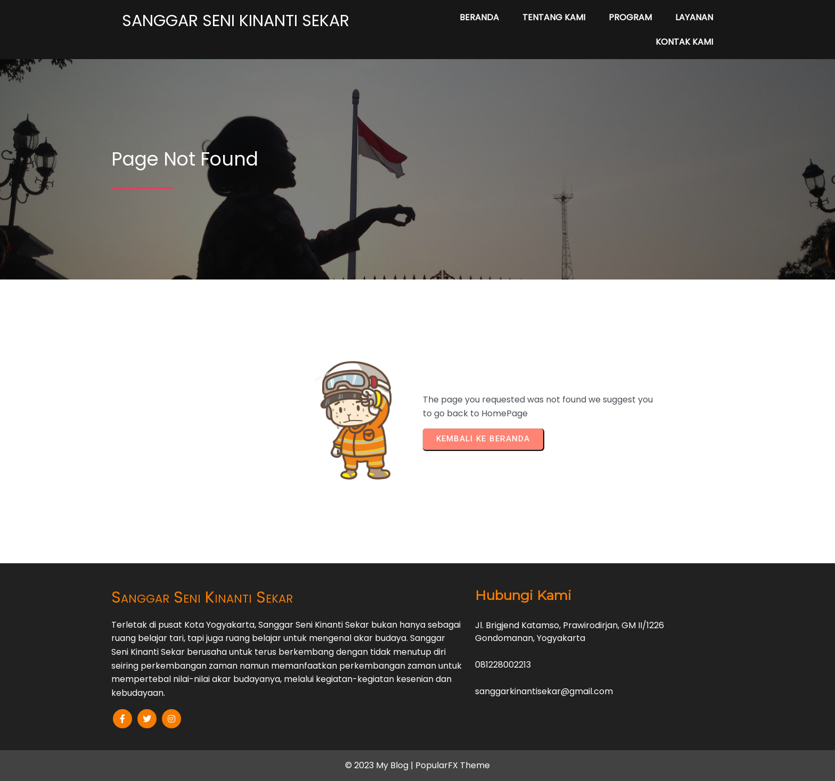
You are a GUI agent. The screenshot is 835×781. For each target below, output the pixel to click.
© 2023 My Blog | (380, 765)
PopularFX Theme (452, 765)
